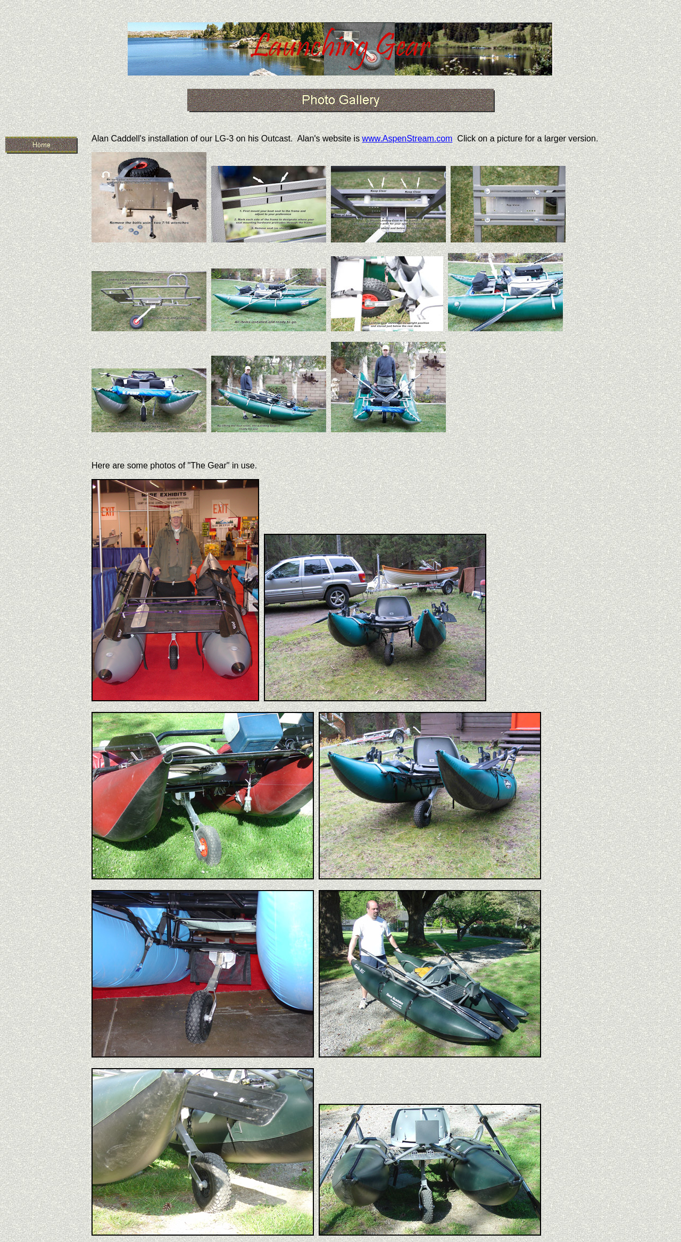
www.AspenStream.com (407, 138)
